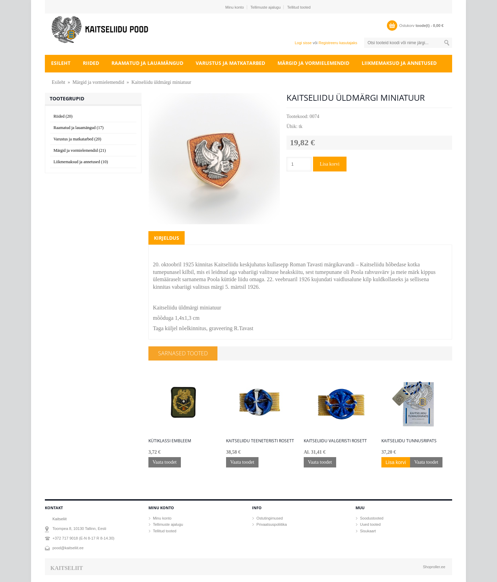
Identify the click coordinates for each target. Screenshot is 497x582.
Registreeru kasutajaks (338, 43)
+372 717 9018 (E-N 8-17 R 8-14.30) (83, 538)
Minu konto (234, 7)
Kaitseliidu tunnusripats (409, 441)
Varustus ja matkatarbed (230, 63)
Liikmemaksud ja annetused (399, 63)
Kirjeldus (166, 238)
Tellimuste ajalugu (266, 7)
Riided (91, 63)
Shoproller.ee (434, 567)
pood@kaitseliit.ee (68, 548)
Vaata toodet (165, 462)
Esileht (60, 63)
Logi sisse (303, 43)
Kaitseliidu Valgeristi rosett (335, 441)
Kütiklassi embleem (169, 441)
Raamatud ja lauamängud (147, 63)
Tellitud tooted (299, 7)
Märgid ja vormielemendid (313, 63)
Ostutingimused (269, 518)
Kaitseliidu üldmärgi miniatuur (161, 82)
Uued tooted (370, 524)
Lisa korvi (330, 164)
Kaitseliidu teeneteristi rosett (260, 441)
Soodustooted (371, 518)
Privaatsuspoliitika (271, 524)
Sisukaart (368, 531)
